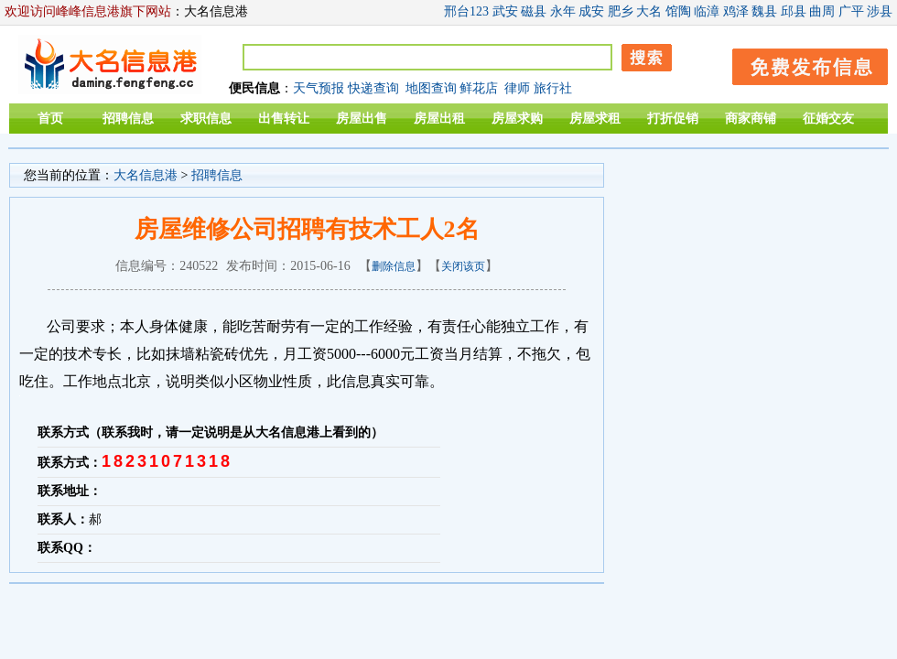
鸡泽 (736, 11)
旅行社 (553, 88)
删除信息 (394, 266)
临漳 (706, 11)
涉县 (879, 11)
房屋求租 (595, 118)
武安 (505, 11)
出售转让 (283, 118)
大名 (649, 11)
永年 (563, 11)
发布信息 (801, 64)
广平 (851, 11)
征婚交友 (828, 118)
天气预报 (318, 88)
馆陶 (678, 11)
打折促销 (672, 118)
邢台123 (466, 11)
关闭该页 (463, 266)
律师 (517, 88)
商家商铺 (750, 118)
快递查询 (373, 88)
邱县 (793, 11)
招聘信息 (128, 118)
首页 (50, 118)
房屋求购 (517, 118)
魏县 (764, 11)
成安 (591, 11)
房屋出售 (361, 118)
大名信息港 (145, 175)
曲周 (822, 11)
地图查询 (431, 88)
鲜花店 (478, 88)
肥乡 (620, 11)
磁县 (533, 11)
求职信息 (206, 118)
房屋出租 (439, 118)
